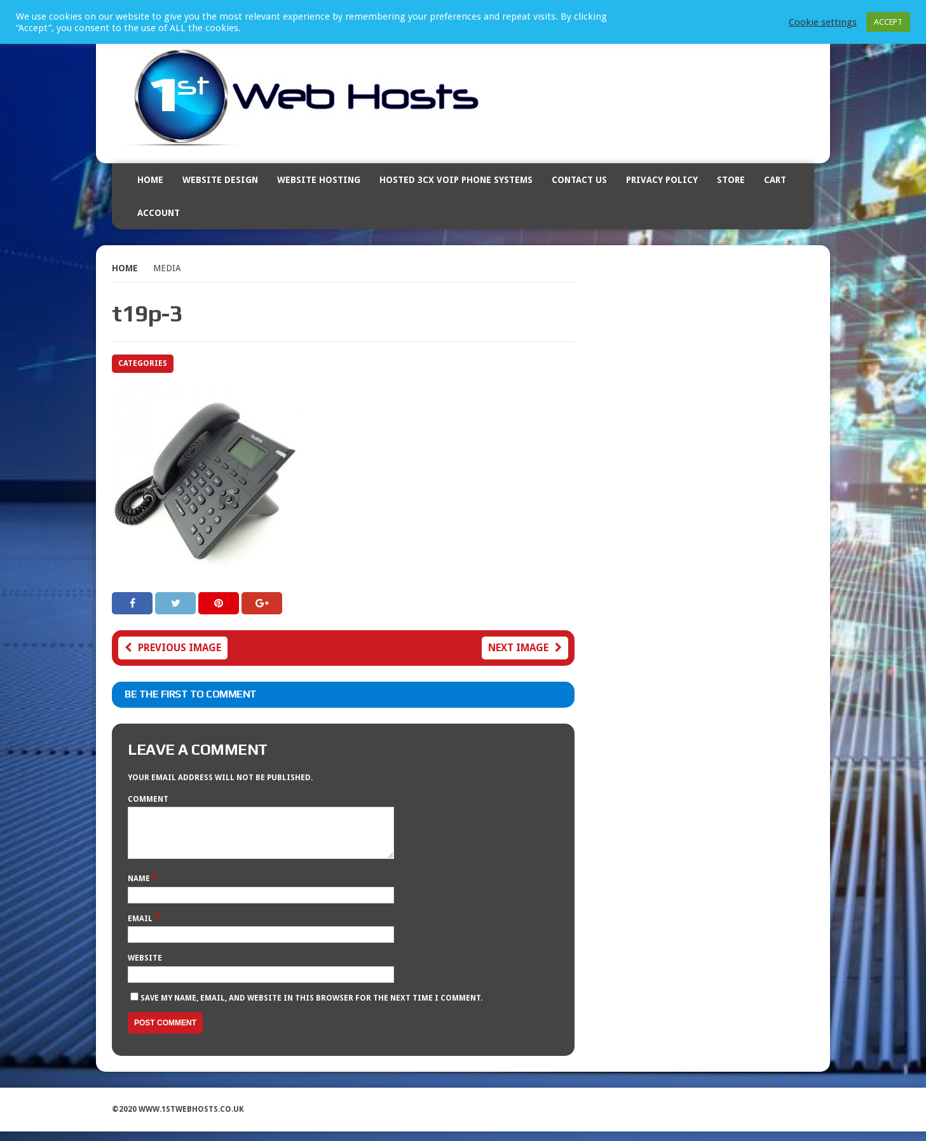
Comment (148, 799)
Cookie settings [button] (823, 22)
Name (140, 888)
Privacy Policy (662, 180)
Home (150, 180)
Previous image (173, 648)
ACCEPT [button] (888, 22)
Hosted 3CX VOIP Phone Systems (456, 180)
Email (141, 928)
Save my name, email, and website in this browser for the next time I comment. (311, 1007)
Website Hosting (318, 180)
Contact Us (579, 180)
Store (731, 180)
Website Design (220, 180)
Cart (775, 180)
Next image (525, 648)
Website (145, 967)
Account (158, 213)
